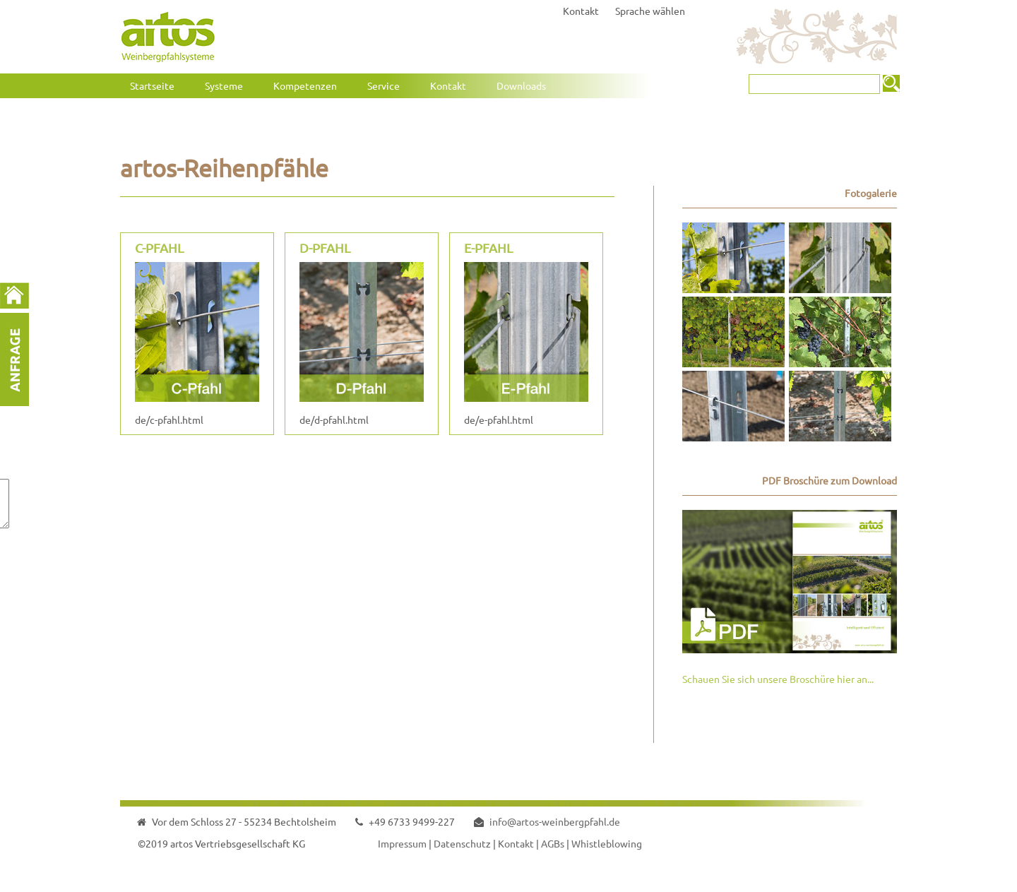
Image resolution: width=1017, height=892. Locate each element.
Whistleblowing (606, 843)
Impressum (402, 843)
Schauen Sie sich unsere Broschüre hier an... (778, 678)
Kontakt (581, 10)
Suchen (891, 83)
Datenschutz (462, 843)
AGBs (552, 843)
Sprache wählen (650, 10)
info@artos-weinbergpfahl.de (554, 821)
